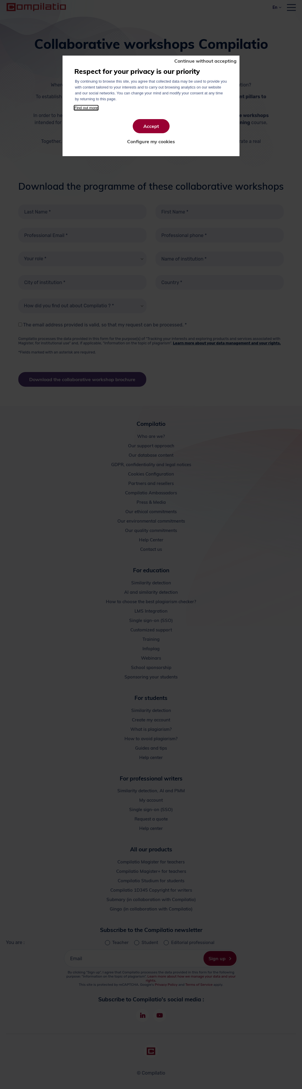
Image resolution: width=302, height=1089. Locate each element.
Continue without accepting (205, 61)
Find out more (86, 108)
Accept (151, 126)
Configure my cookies (151, 141)
